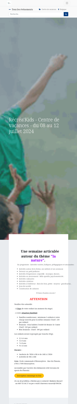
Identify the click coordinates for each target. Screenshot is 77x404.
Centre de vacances (47, 9)
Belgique (62, 9)
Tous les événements (21, 9)
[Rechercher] (66, 14)
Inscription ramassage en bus (29, 376)
